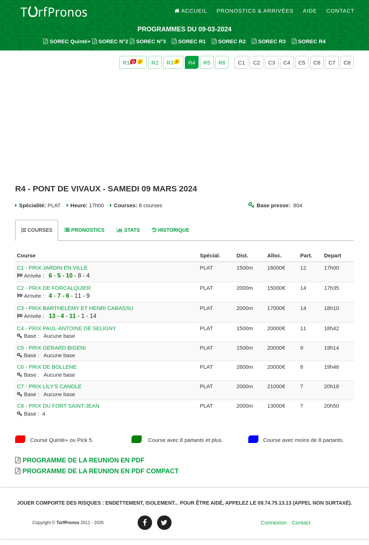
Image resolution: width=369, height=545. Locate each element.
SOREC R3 (269, 47)
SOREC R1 (189, 47)
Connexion (274, 529)
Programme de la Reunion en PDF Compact (100, 476)
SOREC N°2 (110, 47)
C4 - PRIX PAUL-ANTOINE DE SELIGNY (66, 334)
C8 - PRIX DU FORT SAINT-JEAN (58, 412)
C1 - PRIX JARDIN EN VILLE (52, 273)
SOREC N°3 (148, 47)
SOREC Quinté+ (66, 47)
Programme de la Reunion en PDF (83, 466)
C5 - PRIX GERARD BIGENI (51, 353)
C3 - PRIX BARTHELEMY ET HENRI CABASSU (75, 314)
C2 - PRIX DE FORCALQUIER (54, 294)
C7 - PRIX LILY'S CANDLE (49, 392)
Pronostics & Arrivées (255, 14)
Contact (340, 14)
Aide (310, 14)
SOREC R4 (309, 47)
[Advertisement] (184, 132)
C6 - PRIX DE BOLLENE (47, 373)
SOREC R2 (229, 47)
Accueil (191, 14)
